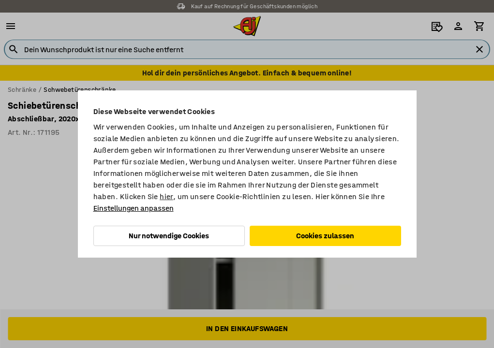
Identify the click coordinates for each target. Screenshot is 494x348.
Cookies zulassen (325, 235)
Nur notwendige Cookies (169, 235)
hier (166, 196)
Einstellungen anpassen (133, 208)
